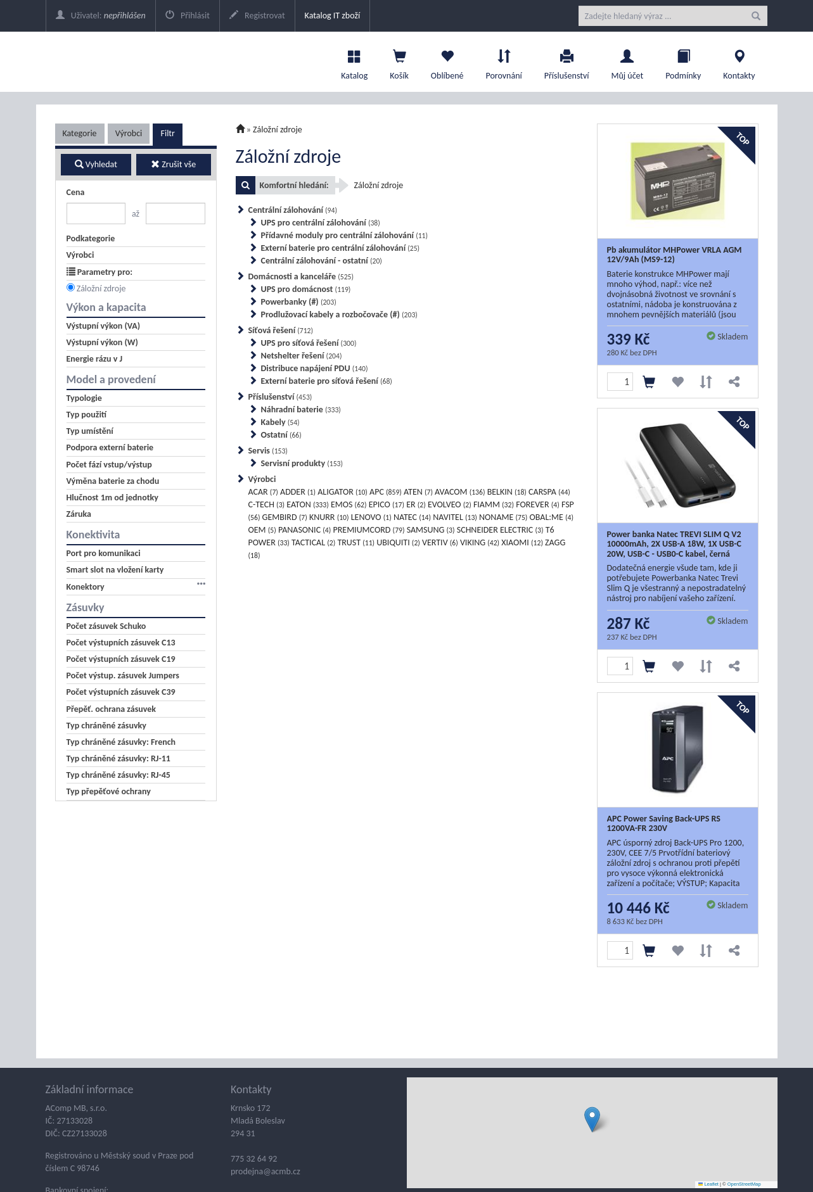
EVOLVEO (449, 504)
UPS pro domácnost (306, 289)
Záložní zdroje (101, 288)
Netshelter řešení (301, 355)
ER (416, 504)
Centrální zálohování (292, 210)
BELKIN (507, 491)
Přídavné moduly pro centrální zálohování (344, 235)
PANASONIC (304, 529)
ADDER (298, 491)
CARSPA (549, 491)
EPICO (386, 504)
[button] (592, 1119)
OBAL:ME (551, 517)
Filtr (167, 133)
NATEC (412, 517)
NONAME (503, 517)
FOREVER (538, 504)
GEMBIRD (284, 517)
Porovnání (503, 61)
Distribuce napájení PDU (314, 368)
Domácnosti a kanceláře (301, 276)
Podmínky (683, 61)
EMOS (349, 504)
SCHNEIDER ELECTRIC (500, 529)
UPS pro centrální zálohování (320, 222)
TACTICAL (313, 542)
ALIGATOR (342, 491)
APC (385, 491)
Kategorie (80, 133)
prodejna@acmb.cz (265, 1171)
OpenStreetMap (744, 1184)
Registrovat (257, 15)
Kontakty (739, 61)
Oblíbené (447, 61)
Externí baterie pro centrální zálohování (340, 248)
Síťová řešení (281, 330)
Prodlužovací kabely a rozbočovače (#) (339, 314)
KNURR (329, 517)
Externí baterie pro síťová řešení (326, 381)
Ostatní (281, 434)
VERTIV (440, 542)
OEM (262, 529)
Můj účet (627, 61)
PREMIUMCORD (368, 529)
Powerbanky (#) (298, 301)
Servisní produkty (302, 463)
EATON (307, 504)
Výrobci (129, 133)
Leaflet (708, 1184)
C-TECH (266, 504)
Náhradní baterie (301, 409)
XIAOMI (522, 542)
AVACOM (460, 491)
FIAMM (493, 504)
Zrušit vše (173, 164)
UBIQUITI (398, 542)
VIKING (479, 542)
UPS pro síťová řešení (309, 343)
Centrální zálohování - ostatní (321, 260)
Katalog (354, 61)
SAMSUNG (431, 529)
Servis (268, 450)
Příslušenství (566, 61)
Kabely (280, 422)
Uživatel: (101, 15)
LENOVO (371, 517)
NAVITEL (455, 517)
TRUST (355, 542)
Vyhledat (96, 164)
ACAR (263, 491)
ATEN (418, 491)
